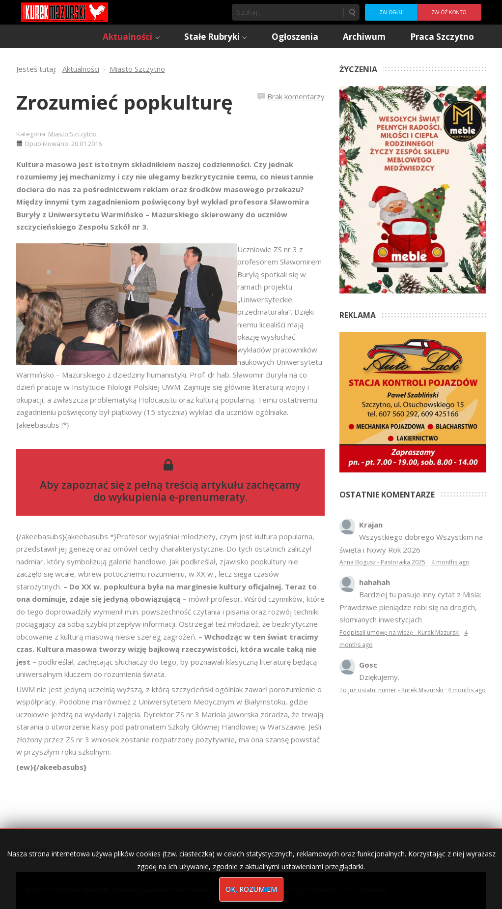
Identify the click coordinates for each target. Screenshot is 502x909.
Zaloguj (391, 12)
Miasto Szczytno (72, 133)
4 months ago (450, 562)
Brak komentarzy (296, 96)
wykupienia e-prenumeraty (177, 497)
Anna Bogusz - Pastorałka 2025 (383, 562)
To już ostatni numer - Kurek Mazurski (391, 690)
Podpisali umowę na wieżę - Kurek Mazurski (399, 632)
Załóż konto (449, 12)
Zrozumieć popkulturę (124, 102)
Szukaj (351, 12)
